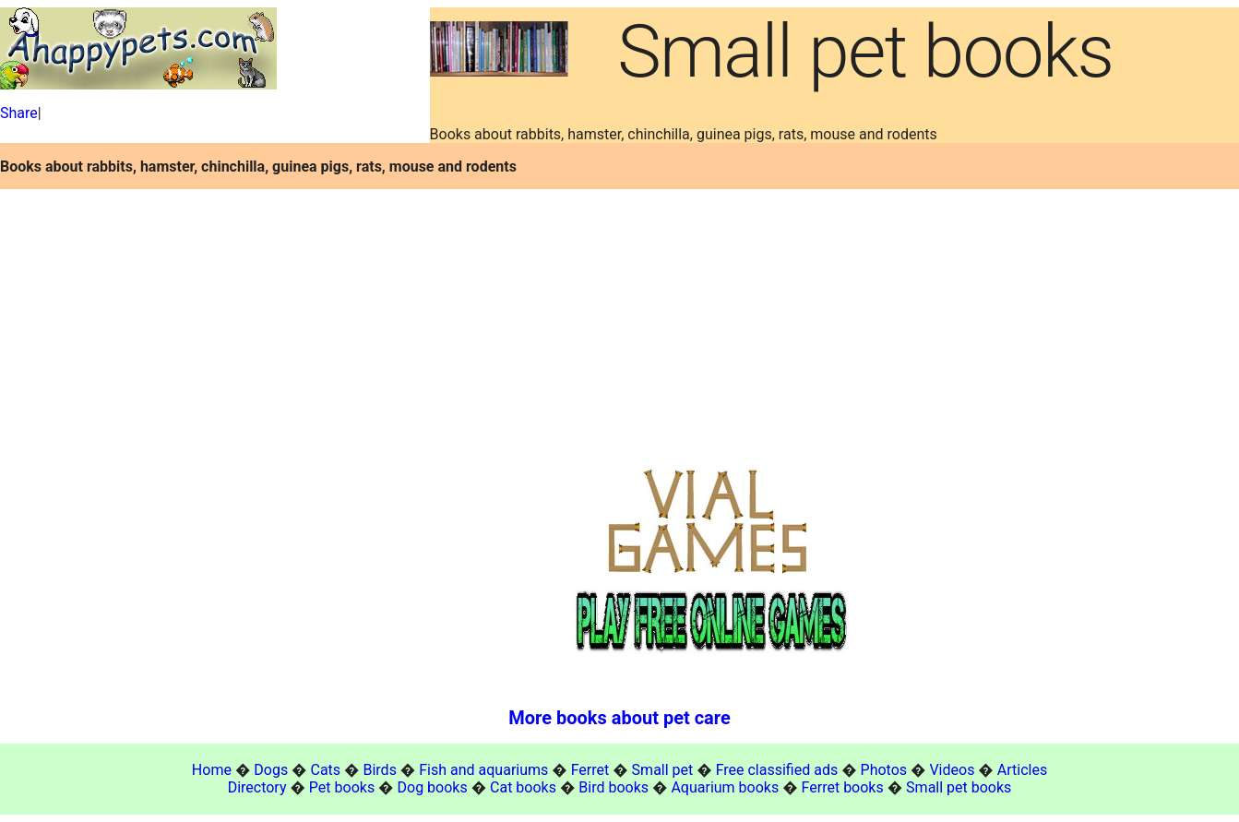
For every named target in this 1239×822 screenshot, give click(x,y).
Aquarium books (725, 787)
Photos (884, 770)
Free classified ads (777, 770)
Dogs (271, 770)
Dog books (433, 787)
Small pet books (958, 787)
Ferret (590, 770)
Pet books (342, 787)
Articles (1022, 770)
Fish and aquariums (483, 770)
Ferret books (843, 787)
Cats (326, 770)
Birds (379, 770)
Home (212, 770)
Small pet (663, 770)
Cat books (523, 787)
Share (19, 113)
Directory (257, 787)
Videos (951, 770)
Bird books (613, 787)
